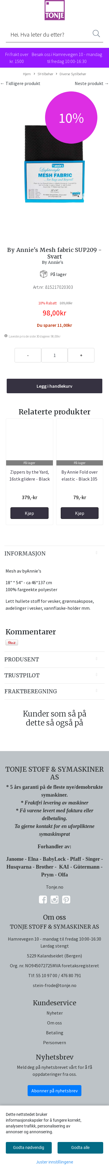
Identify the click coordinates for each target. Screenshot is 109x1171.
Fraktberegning (30, 691)
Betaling (54, 1032)
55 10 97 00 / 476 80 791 (58, 975)
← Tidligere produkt (20, 83)
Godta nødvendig (28, 1147)
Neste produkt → (92, 83)
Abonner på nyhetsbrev (54, 1091)
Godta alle (80, 1147)
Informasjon (25, 553)
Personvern (54, 1042)
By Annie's (52, 262)
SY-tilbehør (43, 74)
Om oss (54, 1023)
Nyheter (55, 1013)
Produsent (21, 659)
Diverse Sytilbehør (71, 74)
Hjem (27, 73)
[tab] (54, 554)
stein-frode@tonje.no (54, 985)
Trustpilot (22, 675)
